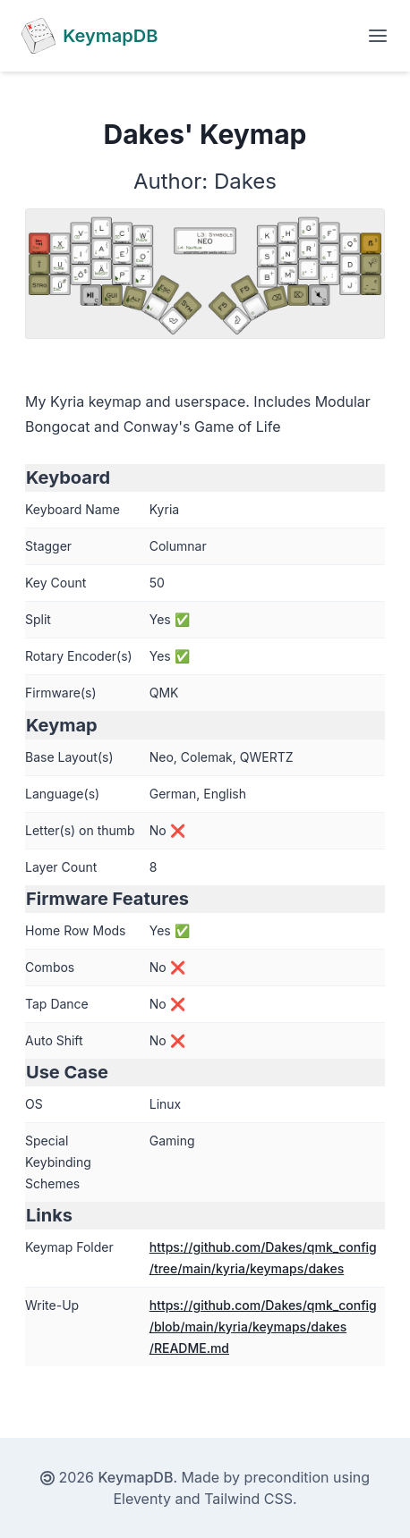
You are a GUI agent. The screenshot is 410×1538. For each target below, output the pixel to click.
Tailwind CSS (248, 1499)
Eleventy (142, 1499)
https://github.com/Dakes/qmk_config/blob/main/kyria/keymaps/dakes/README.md (263, 1326)
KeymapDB (136, 1477)
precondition (286, 1477)
